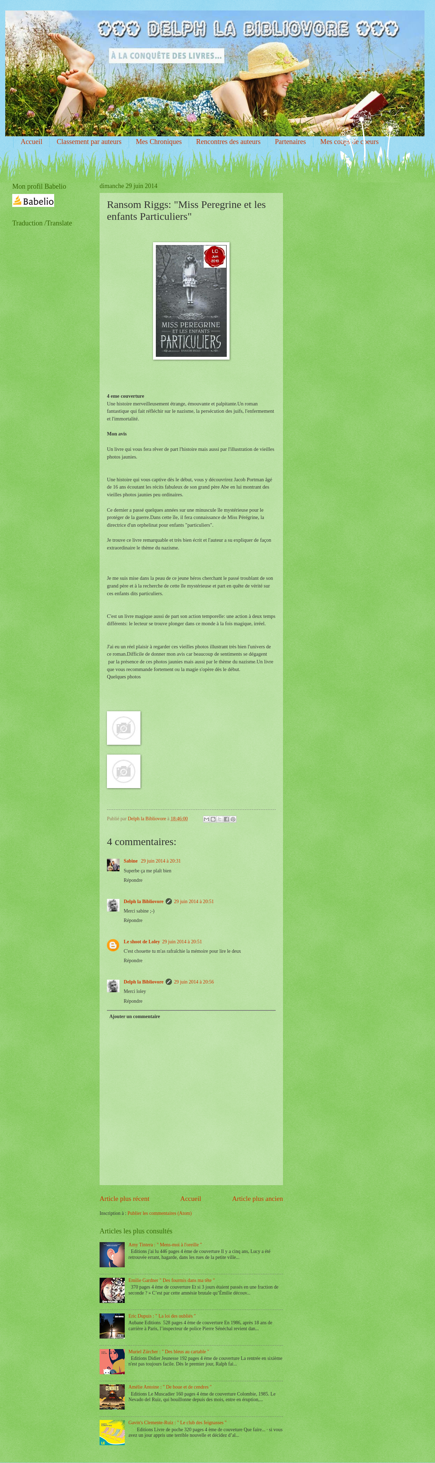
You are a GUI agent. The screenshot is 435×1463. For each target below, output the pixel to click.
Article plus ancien (257, 1198)
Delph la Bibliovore (144, 901)
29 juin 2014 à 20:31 (161, 861)
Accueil (31, 141)
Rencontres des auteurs (228, 141)
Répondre (133, 880)
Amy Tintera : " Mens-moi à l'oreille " (165, 1244)
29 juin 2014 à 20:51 (194, 901)
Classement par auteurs (89, 141)
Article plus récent (125, 1198)
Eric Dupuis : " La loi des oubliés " (162, 1316)
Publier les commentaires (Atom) (160, 1213)
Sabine (131, 861)
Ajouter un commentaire (134, 1016)
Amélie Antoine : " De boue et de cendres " (170, 1387)
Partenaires (290, 141)
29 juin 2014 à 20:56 (194, 982)
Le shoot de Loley (142, 941)
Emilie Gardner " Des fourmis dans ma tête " (172, 1280)
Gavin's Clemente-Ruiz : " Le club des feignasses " (178, 1422)
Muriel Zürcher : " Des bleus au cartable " (169, 1351)
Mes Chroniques (159, 141)
